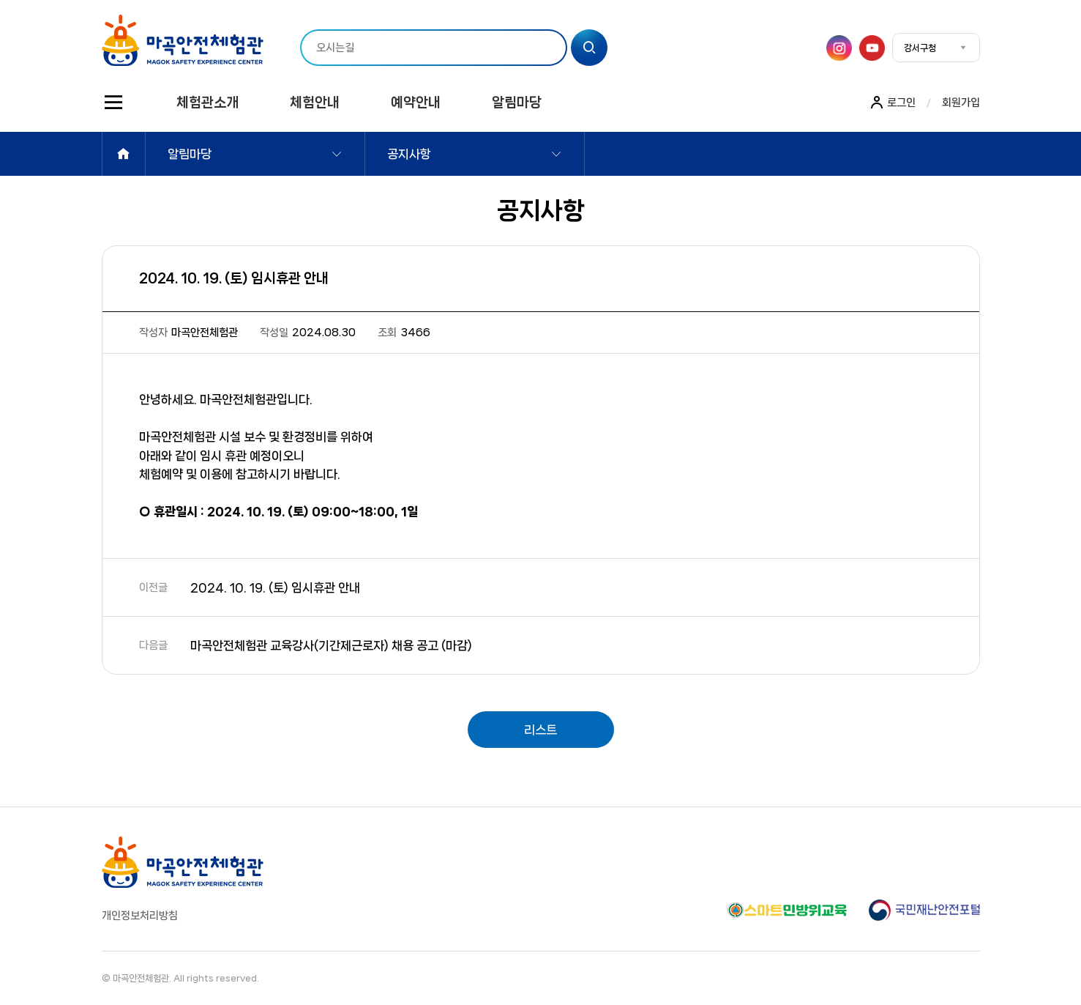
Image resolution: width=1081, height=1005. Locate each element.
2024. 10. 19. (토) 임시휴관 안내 (275, 587)
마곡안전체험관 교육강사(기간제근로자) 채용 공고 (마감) (331, 645)
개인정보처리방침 (140, 915)
